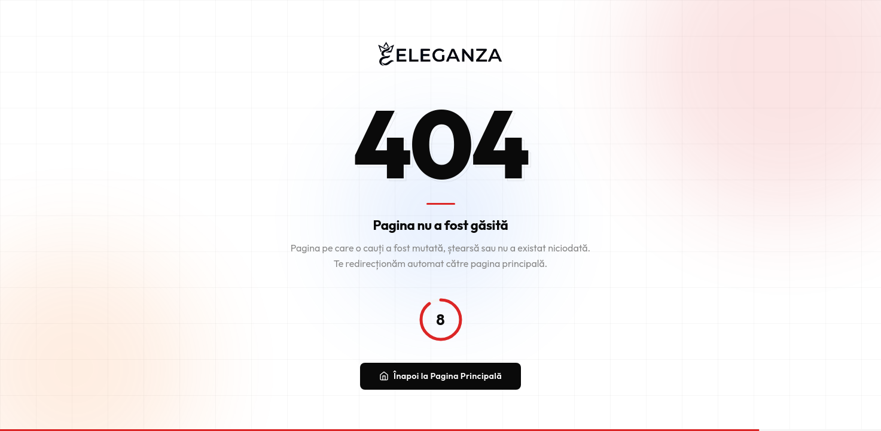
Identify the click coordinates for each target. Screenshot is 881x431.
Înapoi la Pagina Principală (440, 377)
